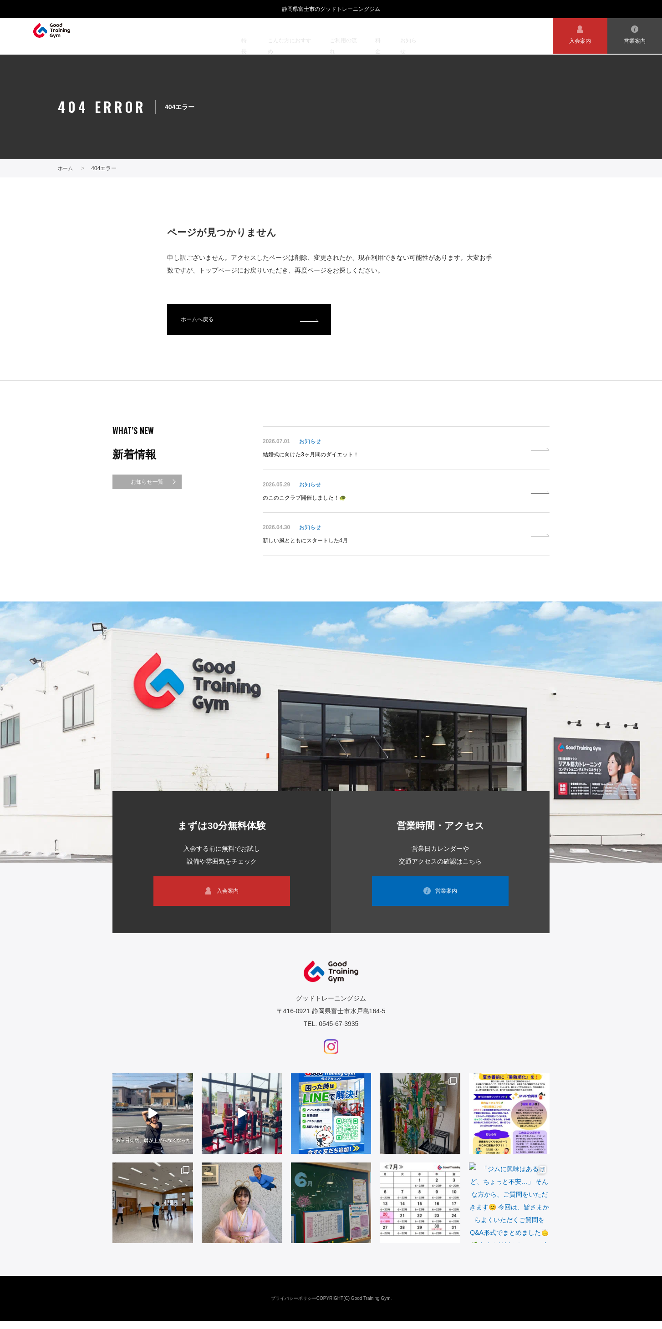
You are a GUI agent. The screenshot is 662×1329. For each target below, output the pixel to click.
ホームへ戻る (200, 321)
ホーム (66, 168)
